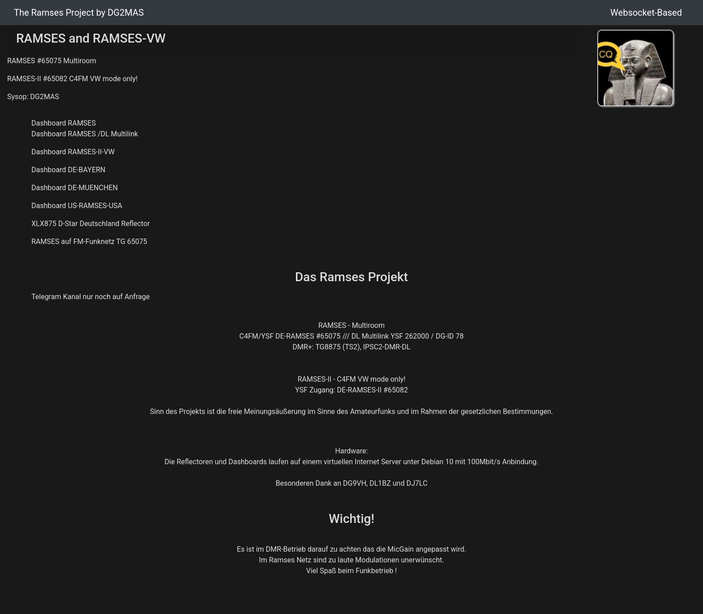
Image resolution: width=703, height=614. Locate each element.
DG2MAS (44, 96)
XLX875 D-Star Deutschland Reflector (90, 223)
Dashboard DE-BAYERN (68, 169)
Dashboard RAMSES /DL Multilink (84, 134)
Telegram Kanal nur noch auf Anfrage (90, 296)
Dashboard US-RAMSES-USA (76, 205)
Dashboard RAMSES (63, 123)
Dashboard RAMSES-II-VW (73, 152)
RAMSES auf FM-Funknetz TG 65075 (89, 241)
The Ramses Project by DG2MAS (79, 12)
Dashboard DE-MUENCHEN (74, 187)
